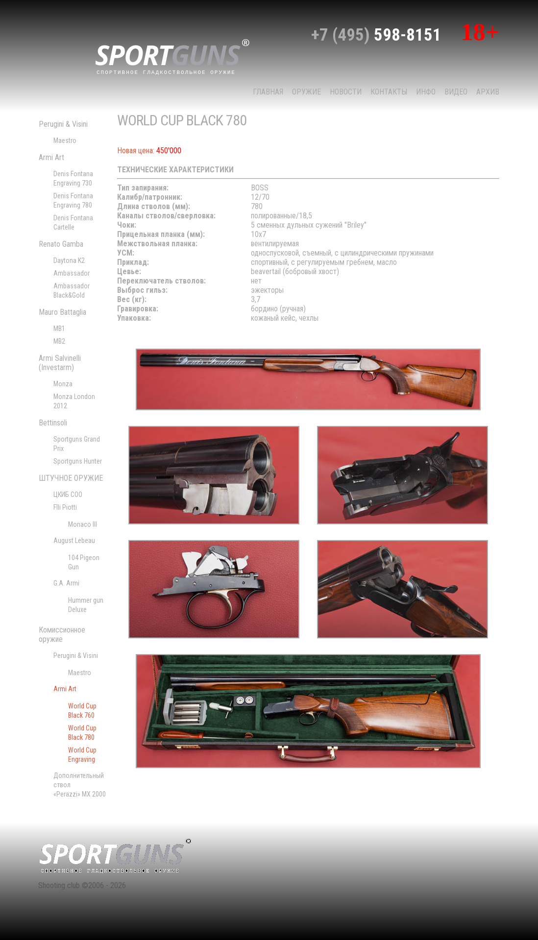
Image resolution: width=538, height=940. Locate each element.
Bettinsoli (53, 422)
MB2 (59, 341)
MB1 (59, 328)
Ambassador (71, 273)
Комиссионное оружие (62, 634)
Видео (455, 91)
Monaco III (82, 524)
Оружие (306, 91)
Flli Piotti (65, 507)
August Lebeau (74, 540)
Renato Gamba (61, 244)
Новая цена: (135, 150)
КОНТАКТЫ (388, 91)
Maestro (64, 140)
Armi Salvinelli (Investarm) (60, 362)
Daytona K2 (69, 260)
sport (172, 55)
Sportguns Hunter (77, 461)
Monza (63, 384)
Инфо (426, 91)
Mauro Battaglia (62, 312)
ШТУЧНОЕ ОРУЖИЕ (71, 478)
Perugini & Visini (63, 124)
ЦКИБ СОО (67, 494)
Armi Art (51, 157)
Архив (487, 91)
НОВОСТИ (346, 91)
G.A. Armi (66, 583)
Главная (268, 91)
